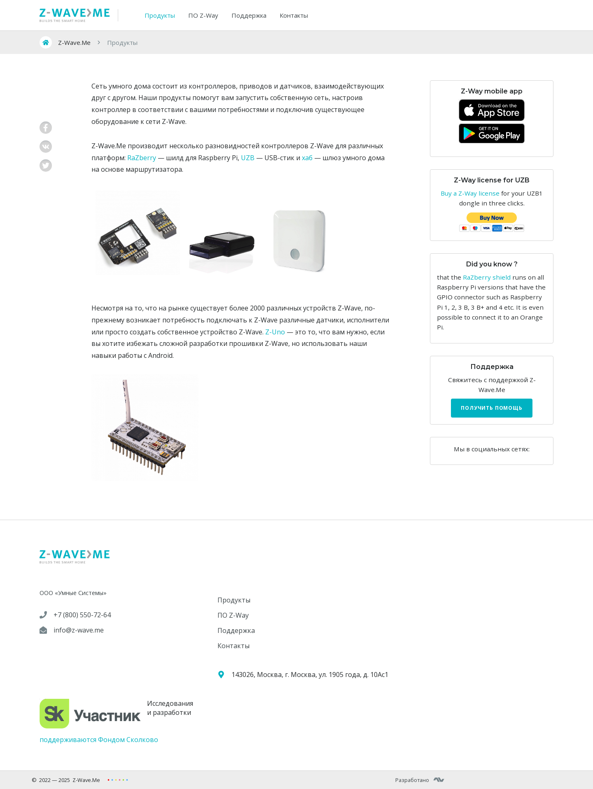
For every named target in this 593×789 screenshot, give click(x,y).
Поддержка (248, 15)
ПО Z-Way (203, 15)
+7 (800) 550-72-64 (82, 614)
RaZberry (141, 157)
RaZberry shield (487, 277)
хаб (307, 157)
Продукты (160, 15)
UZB (247, 157)
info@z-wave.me (79, 630)
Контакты (294, 15)
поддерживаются (68, 739)
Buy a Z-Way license (470, 193)
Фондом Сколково (128, 739)
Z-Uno (275, 331)
